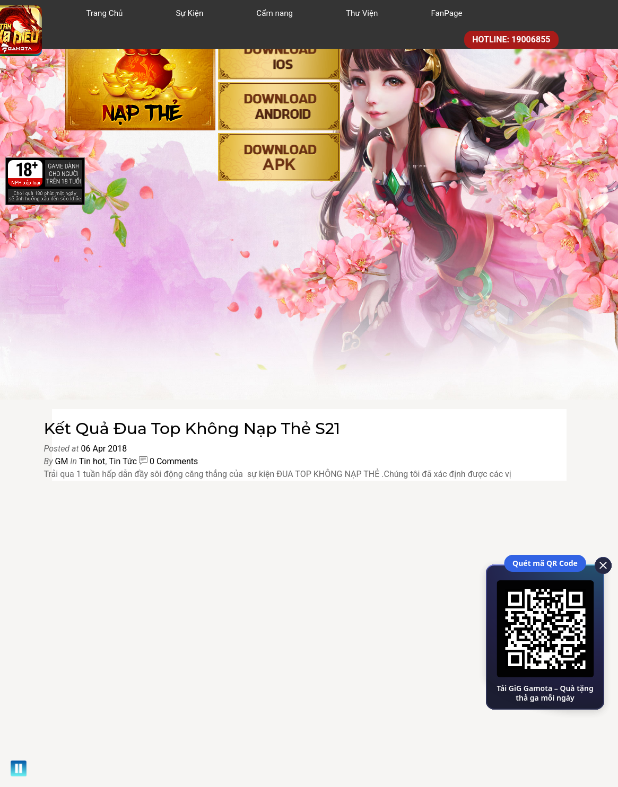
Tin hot (92, 461)
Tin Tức (123, 461)
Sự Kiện (189, 13)
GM (61, 461)
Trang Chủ (104, 13)
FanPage (446, 13)
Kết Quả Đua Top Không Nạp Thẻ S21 (192, 428)
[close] (599, 564)
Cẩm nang (274, 13)
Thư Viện (362, 13)
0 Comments (174, 461)
